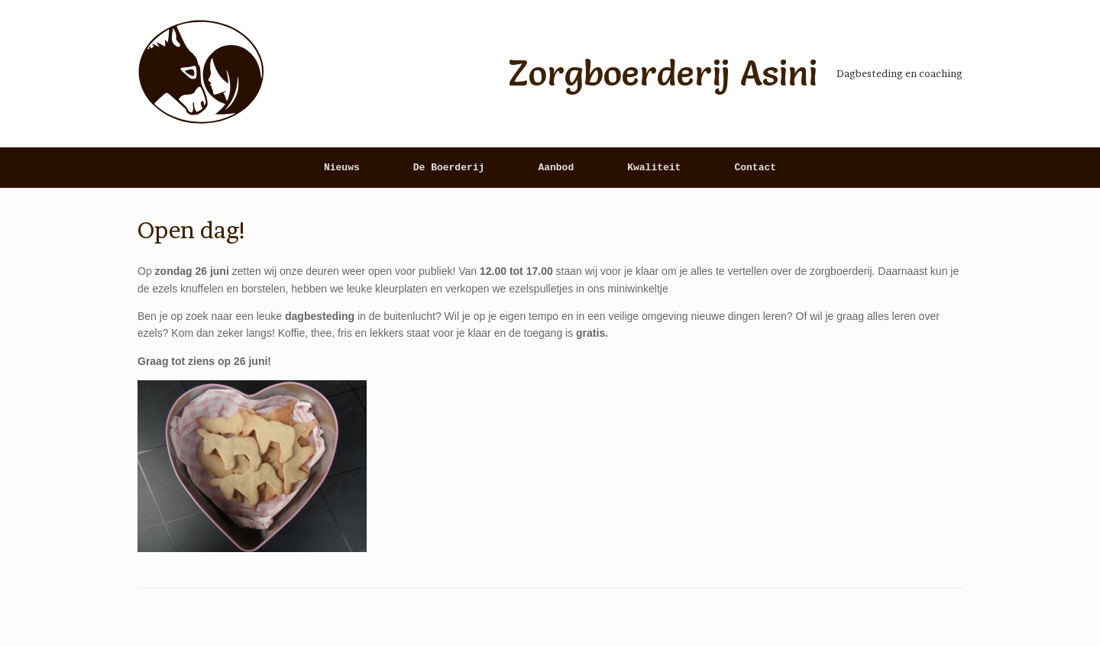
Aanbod (556, 167)
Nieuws (342, 167)
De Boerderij (449, 167)
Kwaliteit (654, 167)
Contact (755, 167)
